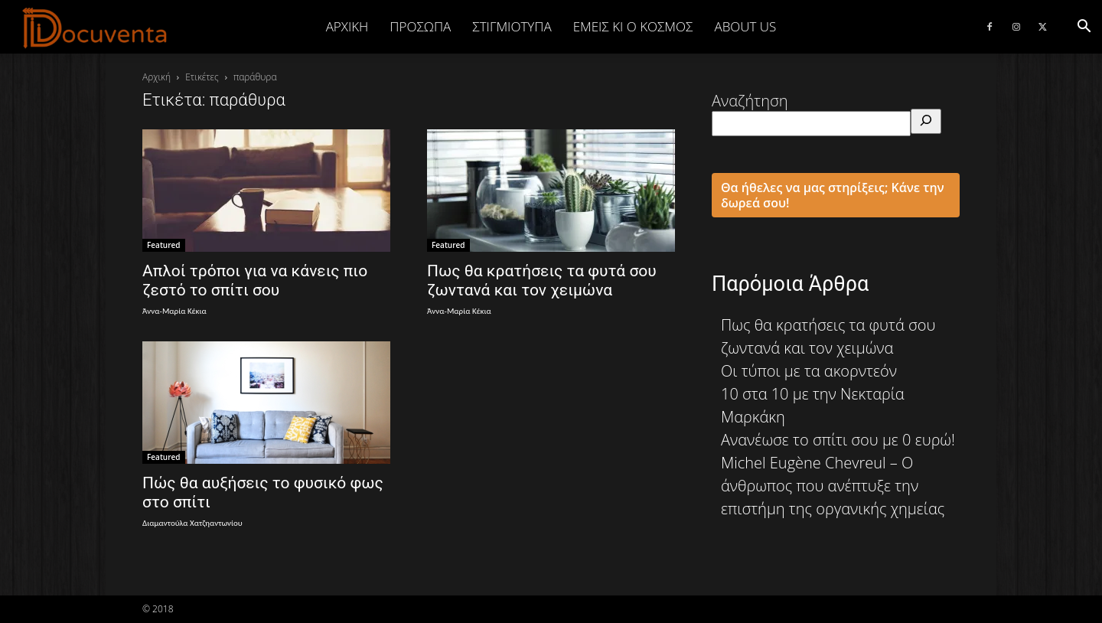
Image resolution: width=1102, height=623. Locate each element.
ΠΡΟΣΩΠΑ (420, 26)
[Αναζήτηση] (926, 121)
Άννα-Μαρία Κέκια (174, 311)
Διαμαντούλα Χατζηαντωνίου (192, 523)
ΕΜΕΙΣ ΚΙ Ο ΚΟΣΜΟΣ (633, 26)
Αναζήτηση (750, 100)
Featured (164, 245)
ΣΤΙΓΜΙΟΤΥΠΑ (511, 26)
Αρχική (347, 26)
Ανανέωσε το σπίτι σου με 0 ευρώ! (838, 439)
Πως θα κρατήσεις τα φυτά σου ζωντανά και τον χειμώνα (542, 280)
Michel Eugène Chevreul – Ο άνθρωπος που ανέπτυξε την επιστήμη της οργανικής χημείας (832, 485)
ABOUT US (745, 26)
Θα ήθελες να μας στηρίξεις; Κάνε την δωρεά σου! (832, 195)
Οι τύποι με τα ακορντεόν (809, 370)
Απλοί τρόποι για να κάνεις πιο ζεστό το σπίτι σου (254, 280)
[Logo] (95, 27)
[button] (1083, 26)
